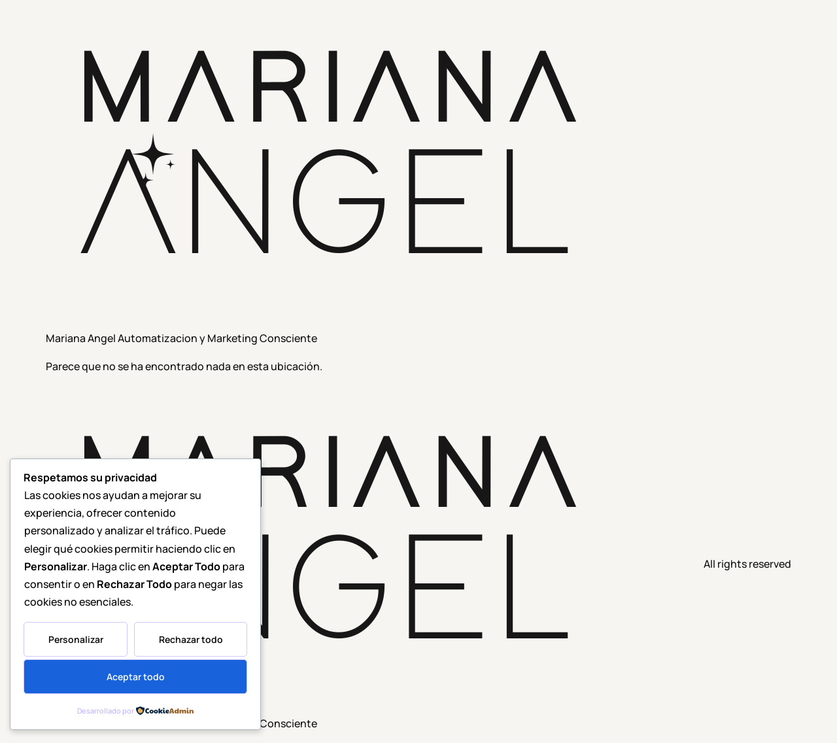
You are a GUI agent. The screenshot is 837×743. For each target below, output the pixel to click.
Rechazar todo (191, 639)
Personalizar (75, 639)
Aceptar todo (136, 676)
